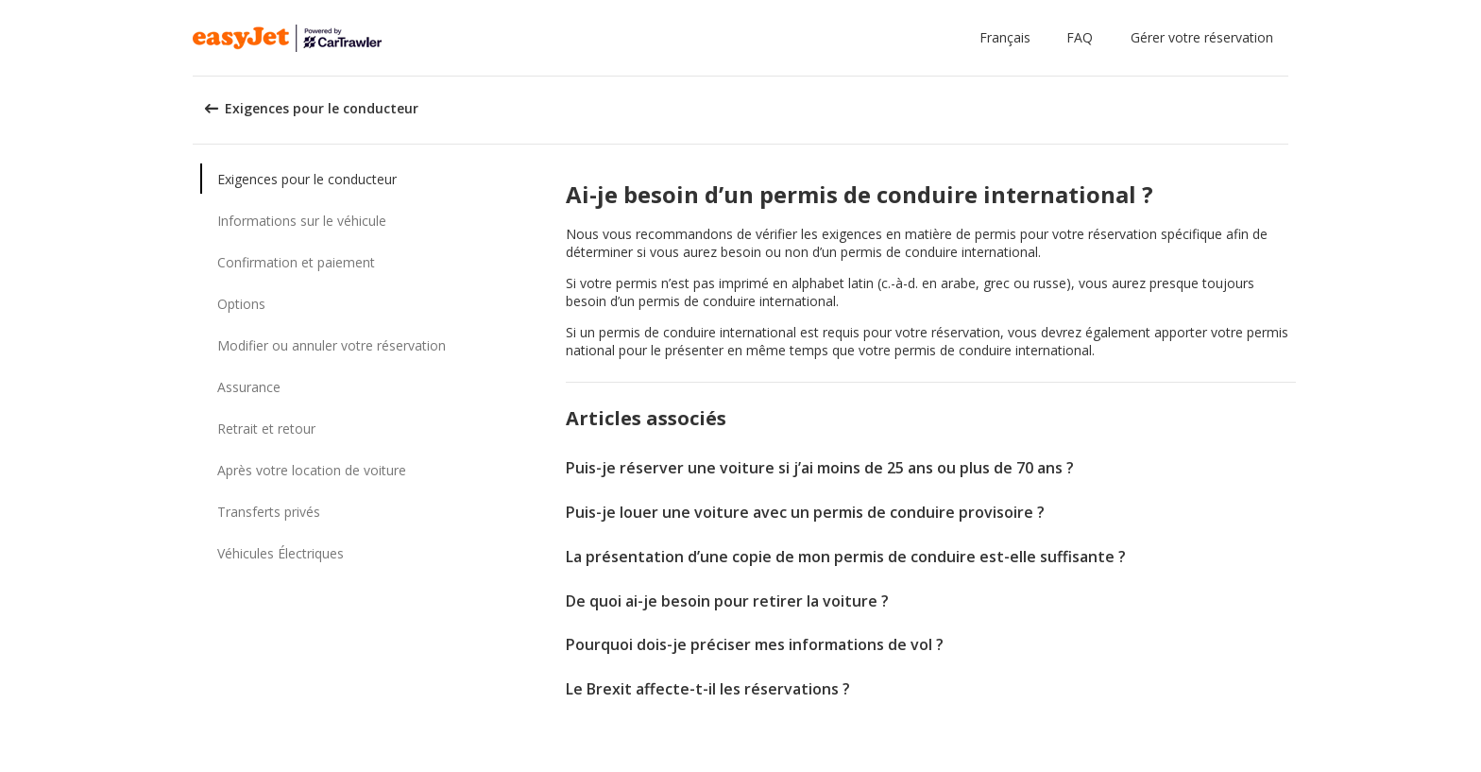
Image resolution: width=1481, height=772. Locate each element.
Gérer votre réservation (1202, 37)
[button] (1008, 38)
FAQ (1079, 37)
